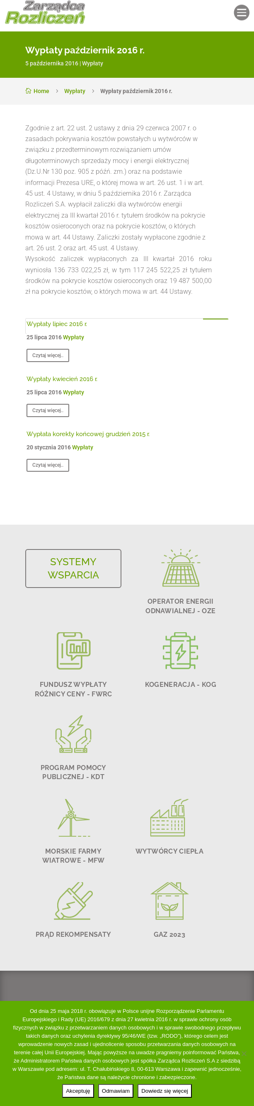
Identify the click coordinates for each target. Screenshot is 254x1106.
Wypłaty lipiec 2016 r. (57, 324)
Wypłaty (92, 63)
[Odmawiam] (243, 1053)
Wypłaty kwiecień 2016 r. (62, 379)
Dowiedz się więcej (164, 1091)
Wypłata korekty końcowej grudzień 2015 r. (88, 434)
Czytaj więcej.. (47, 355)
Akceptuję (78, 1091)
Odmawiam (116, 1091)
